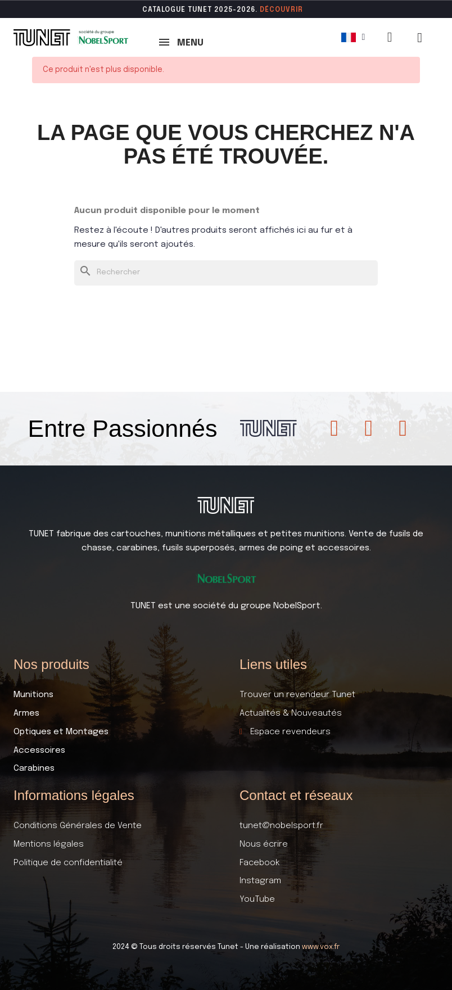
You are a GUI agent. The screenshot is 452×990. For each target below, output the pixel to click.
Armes (26, 713)
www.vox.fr (321, 947)
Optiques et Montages (61, 731)
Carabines (34, 768)
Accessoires (39, 750)
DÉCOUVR (278, 10)
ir (299, 10)
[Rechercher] (226, 273)
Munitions (33, 694)
